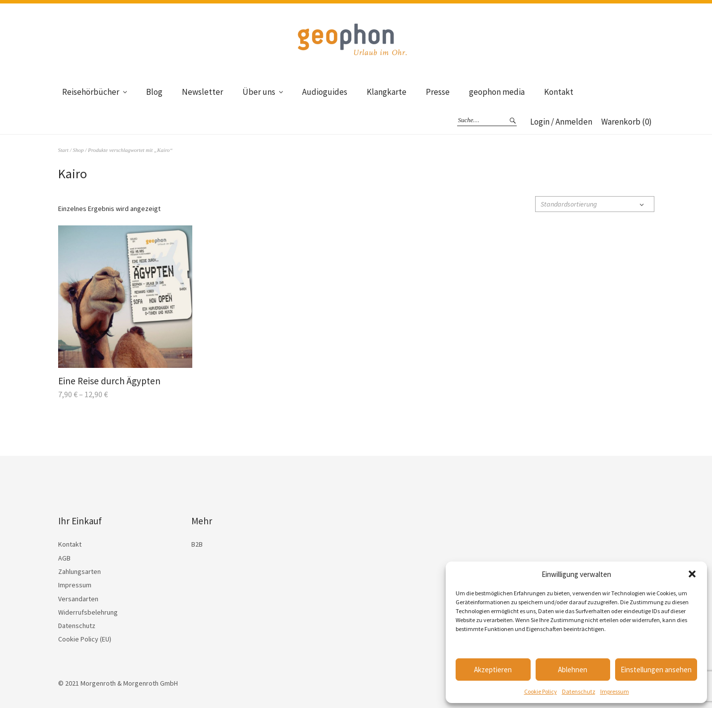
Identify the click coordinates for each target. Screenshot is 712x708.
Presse (438, 91)
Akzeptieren (493, 669)
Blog (154, 91)
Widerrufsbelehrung (88, 612)
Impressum (614, 691)
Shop (78, 150)
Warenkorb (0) (626, 121)
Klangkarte (386, 91)
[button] (692, 574)
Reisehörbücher (90, 91)
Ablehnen (572, 669)
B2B (197, 544)
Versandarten (78, 598)
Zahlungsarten (79, 571)
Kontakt (558, 91)
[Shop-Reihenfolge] (594, 204)
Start (63, 150)
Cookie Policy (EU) (84, 639)
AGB (64, 558)
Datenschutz (578, 691)
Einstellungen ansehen (656, 669)
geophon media (497, 91)
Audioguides (324, 91)
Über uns (258, 91)
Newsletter (202, 91)
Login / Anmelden (561, 121)
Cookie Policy (540, 691)
